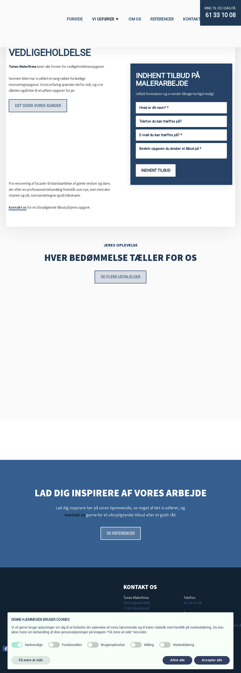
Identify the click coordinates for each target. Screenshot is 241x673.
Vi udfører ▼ (105, 19)
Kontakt (192, 19)
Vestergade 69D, (137, 603)
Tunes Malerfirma (22, 66)
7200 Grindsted (136, 608)
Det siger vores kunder (38, 106)
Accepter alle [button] (212, 660)
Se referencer (121, 533)
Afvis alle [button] (177, 660)
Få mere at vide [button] (31, 660)
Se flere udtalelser (120, 277)
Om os (135, 19)
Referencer (162, 19)
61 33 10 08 (220, 15)
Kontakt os (18, 207)
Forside (75, 19)
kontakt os (75, 515)
